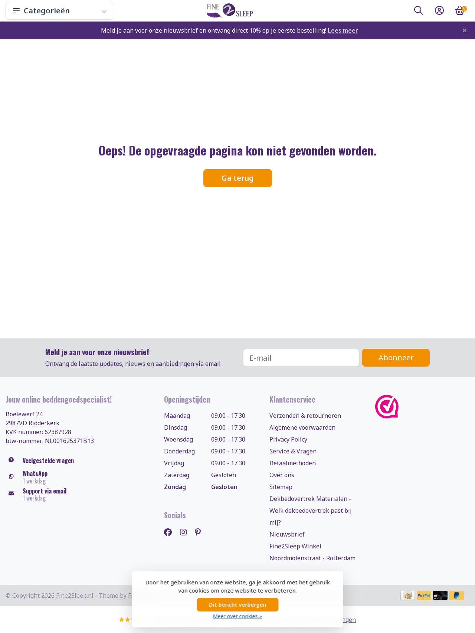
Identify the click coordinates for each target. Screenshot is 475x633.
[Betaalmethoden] (407, 595)
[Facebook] (171, 532)
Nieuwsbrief (287, 534)
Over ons (281, 475)
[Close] (465, 30)
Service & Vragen (293, 451)
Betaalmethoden (292, 463)
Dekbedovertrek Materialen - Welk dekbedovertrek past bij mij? (310, 511)
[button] (418, 12)
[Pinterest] (201, 532)
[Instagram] (186, 532)
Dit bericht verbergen (237, 604)
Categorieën (59, 11)
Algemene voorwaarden (302, 427)
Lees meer (343, 30)
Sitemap (280, 487)
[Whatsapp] (79, 477)
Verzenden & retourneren (305, 415)
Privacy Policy (288, 439)
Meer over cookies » (237, 616)
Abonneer (396, 357)
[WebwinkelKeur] (422, 407)
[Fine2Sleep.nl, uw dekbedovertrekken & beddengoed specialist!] (228, 11)
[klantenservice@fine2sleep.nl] (79, 495)
